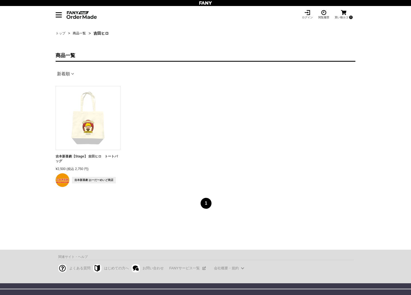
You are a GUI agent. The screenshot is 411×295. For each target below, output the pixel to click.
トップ (60, 33)
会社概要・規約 (226, 268)
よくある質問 (79, 268)
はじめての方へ (116, 268)
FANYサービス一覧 (184, 268)
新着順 (63, 73)
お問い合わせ (153, 268)
